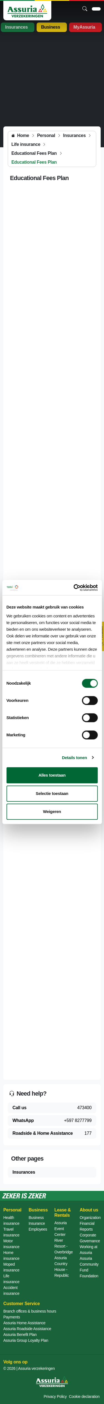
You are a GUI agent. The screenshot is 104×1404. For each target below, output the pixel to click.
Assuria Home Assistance (24, 1323)
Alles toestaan (52, 775)
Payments (11, 1317)
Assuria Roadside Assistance (27, 1328)
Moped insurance (11, 1267)
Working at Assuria (88, 1250)
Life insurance (11, 1279)
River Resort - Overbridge (63, 1246)
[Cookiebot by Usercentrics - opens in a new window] (74, 587)
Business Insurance (37, 1220)
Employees (38, 1229)
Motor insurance (11, 1244)
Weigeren (52, 811)
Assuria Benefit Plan (20, 1334)
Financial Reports (87, 1226)
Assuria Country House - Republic (61, 1267)
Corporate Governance (90, 1238)
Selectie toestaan (52, 793)
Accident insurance (11, 1290)
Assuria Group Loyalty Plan (25, 1340)
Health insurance (11, 1220)
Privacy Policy (55, 1396)
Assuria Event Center (60, 1229)
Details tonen (74, 757)
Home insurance (11, 1255)
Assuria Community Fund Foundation (89, 1267)
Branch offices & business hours (29, 1311)
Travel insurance (11, 1232)
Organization (90, 1217)
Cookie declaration (84, 1396)
